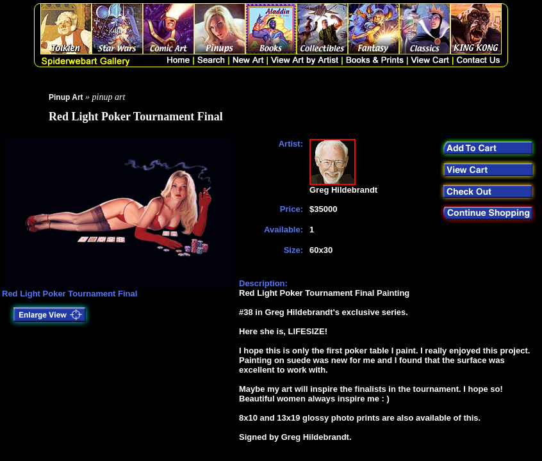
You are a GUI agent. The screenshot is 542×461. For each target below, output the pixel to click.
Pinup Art (66, 97)
